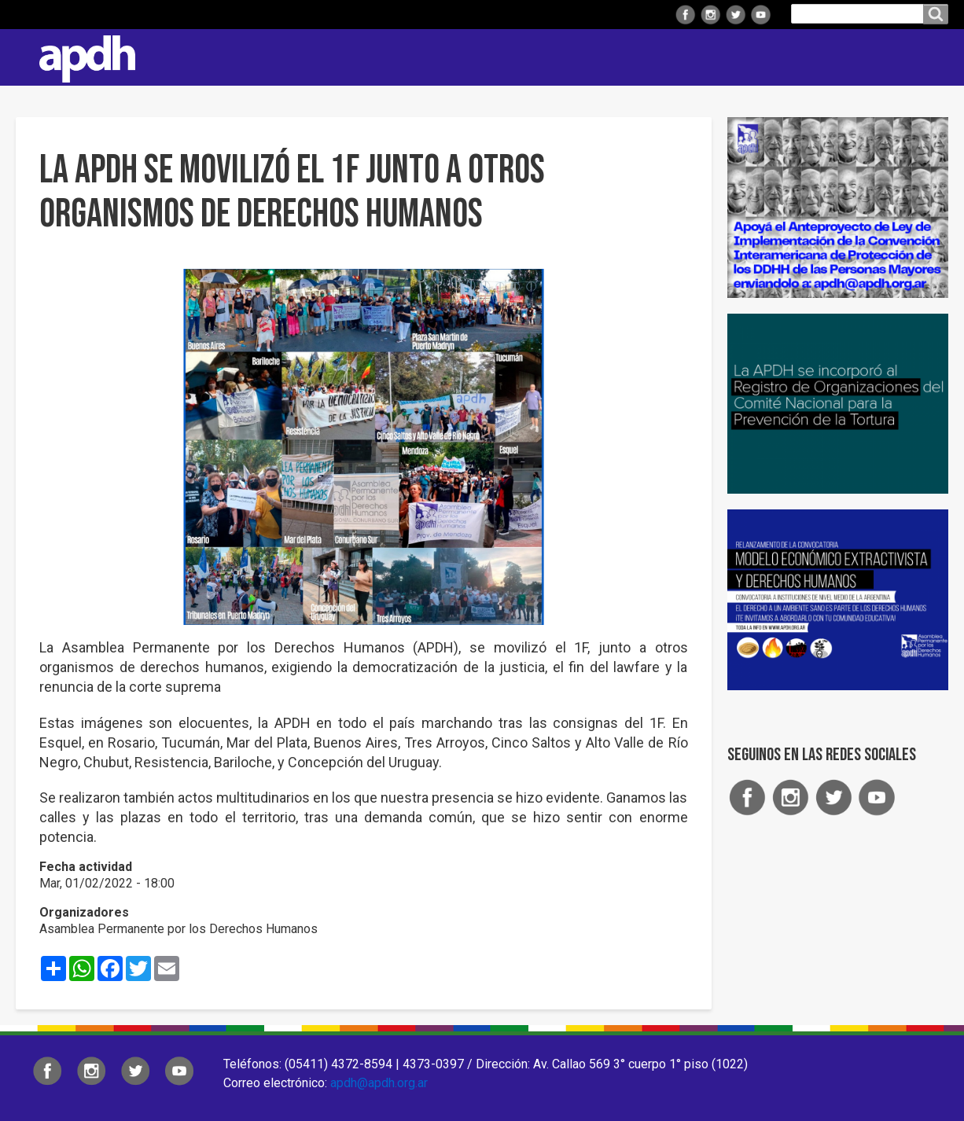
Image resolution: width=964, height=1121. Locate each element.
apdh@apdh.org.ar (379, 1082)
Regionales (432, 57)
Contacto (928, 57)
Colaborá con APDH (751, 57)
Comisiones (631, 57)
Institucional (329, 57)
